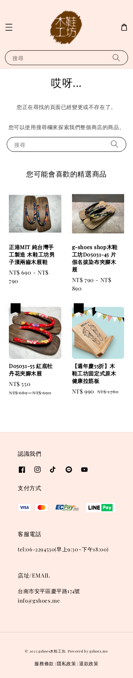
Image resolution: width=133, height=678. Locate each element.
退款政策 (89, 663)
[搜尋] (116, 57)
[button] (9, 27)
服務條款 (44, 663)
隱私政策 (66, 663)
